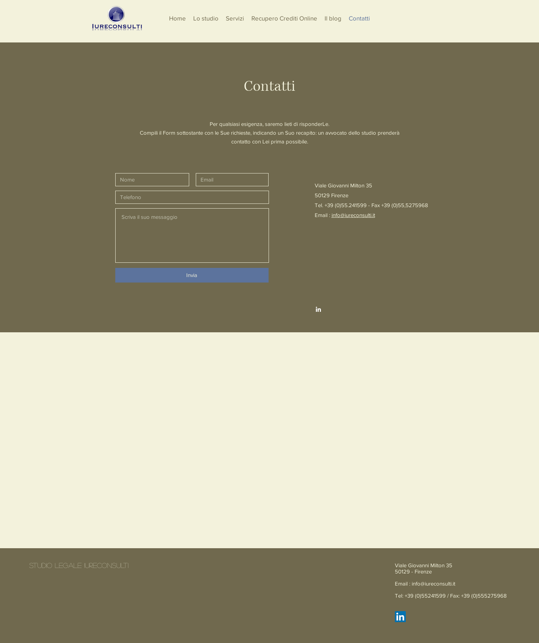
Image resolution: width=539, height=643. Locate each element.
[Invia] (192, 275)
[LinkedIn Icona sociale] (400, 616)
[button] (235, 18)
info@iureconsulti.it (353, 215)
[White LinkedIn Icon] (318, 309)
